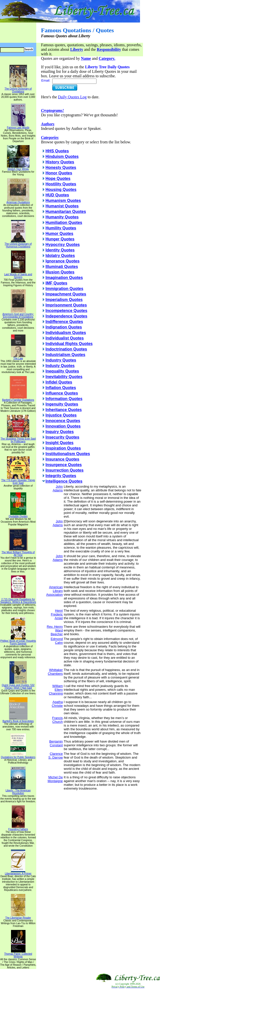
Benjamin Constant (56, 743)
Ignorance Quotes (63, 261)
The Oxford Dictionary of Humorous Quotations (18, 244)
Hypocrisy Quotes (63, 244)
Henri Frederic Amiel (57, 614)
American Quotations (18, 201)
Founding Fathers (18, 828)
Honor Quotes (59, 173)
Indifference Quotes (64, 321)
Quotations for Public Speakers (18, 756)
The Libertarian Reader (18, 916)
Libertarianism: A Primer (18, 872)
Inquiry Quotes (60, 432)
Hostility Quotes (61, 184)
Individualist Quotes (65, 338)
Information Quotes (64, 399)
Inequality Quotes (62, 371)
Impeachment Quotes (66, 294)
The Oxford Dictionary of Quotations (18, 89)
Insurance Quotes (62, 459)
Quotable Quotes (18, 515)
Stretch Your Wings (18, 167)
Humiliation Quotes (64, 222)
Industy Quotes (60, 366)
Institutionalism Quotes (68, 454)
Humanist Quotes (62, 206)
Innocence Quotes (63, 421)
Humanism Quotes (63, 200)
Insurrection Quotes (65, 470)
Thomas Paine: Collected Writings (18, 954)
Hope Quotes (58, 178)
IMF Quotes (56, 283)
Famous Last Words (18, 126)
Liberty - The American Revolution (18, 791)
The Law (18, 357)
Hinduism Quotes (62, 156)
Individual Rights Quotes (69, 344)
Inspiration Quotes (63, 448)
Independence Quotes (66, 316)
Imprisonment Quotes (66, 305)
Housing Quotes (61, 189)
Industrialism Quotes (65, 355)
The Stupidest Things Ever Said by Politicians (18, 439)
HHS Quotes (57, 151)
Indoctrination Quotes (66, 349)
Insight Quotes (60, 443)
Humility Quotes (61, 228)
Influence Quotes (62, 393)
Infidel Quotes (59, 382)
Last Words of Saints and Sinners (18, 274)
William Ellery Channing (56, 689)
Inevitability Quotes (64, 377)
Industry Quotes (61, 360)
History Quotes (60, 162)
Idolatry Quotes (60, 255)
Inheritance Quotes (64, 410)
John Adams (58, 488)
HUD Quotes (57, 195)
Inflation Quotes (61, 388)
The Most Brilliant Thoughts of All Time (18, 552)
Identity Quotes (60, 250)
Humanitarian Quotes (66, 211)
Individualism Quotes (66, 332)
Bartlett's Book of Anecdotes (18, 720)
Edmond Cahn (57, 640)
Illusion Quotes (60, 272)
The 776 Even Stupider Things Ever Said (18, 480)
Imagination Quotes (64, 277)
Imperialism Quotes (64, 299)
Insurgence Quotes (64, 465)
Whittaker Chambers (55, 671)
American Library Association (54, 590)
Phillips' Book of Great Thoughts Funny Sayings (18, 641)
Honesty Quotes (61, 167)
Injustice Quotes (61, 415)
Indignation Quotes (64, 327)
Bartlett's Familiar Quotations (18, 398)
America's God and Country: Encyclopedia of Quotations (18, 314)
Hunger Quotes (60, 239)
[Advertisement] (128, 1003)
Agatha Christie (57, 704)
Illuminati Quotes (62, 266)
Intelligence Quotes (64, 481)
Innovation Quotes (63, 426)
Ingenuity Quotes (62, 404)
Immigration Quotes (64, 288)
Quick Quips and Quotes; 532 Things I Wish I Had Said (18, 685)
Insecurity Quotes (62, 437)
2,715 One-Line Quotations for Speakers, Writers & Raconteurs (18, 599)
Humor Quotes (59, 233)
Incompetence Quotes (66, 310)
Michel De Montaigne (55, 779)
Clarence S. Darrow (55, 755)
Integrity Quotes (61, 476)
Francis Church (57, 720)
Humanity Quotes (62, 217)
